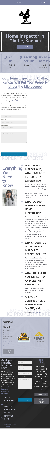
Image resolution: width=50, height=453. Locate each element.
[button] (25, 27)
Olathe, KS (15, 101)
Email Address (4, 119)
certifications (37, 312)
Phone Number (4, 125)
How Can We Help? (5, 131)
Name (2, 114)
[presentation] (14, 148)
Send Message (14, 154)
